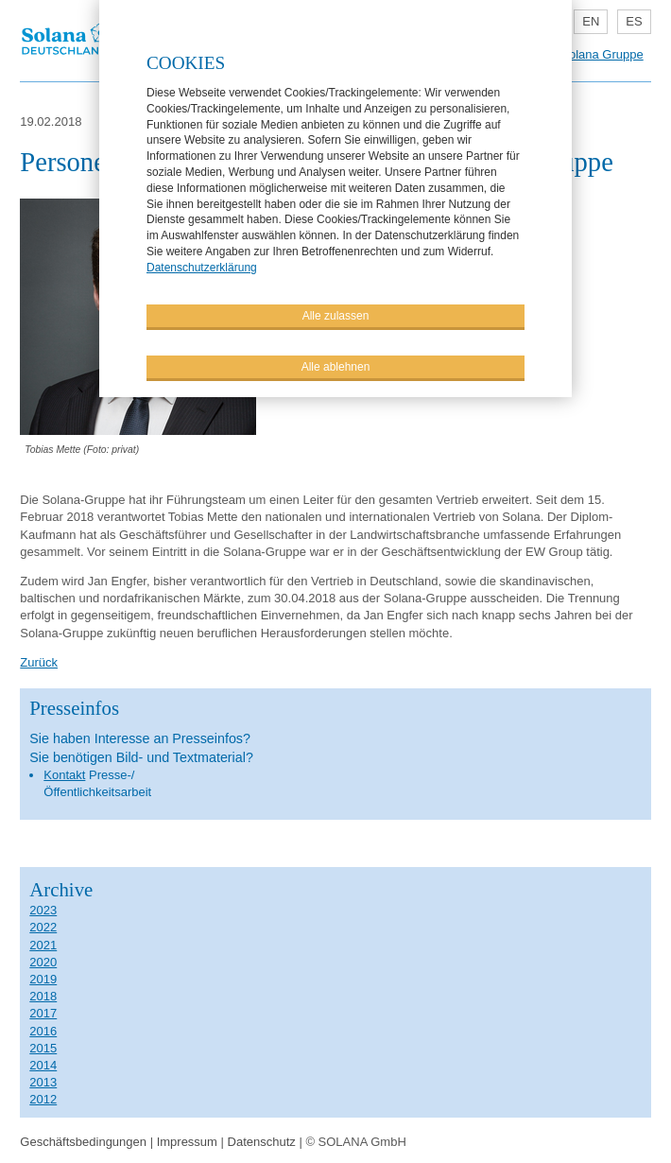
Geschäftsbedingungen (83, 1142)
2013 (43, 1082)
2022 (43, 927)
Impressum (187, 1142)
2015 (43, 1048)
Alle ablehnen (335, 366)
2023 (43, 910)
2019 (43, 979)
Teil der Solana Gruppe (581, 54)
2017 (43, 1013)
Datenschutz (262, 1142)
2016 (43, 1031)
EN (590, 21)
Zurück (39, 662)
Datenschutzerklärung (201, 267)
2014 (43, 1065)
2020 (43, 962)
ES (634, 21)
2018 (43, 996)
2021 (43, 945)
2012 (43, 1099)
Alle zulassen (336, 315)
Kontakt (64, 775)
